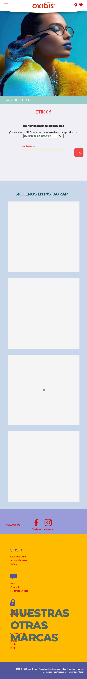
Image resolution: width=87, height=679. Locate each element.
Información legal (75, 672)
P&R (12, 583)
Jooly (13, 644)
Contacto (15, 587)
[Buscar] (40, 136)
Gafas (13, 564)
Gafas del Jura (18, 556)
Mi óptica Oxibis (19, 590)
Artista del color (18, 560)
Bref (12, 648)
